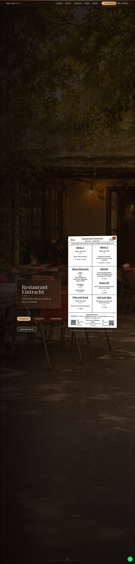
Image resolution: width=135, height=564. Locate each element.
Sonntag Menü (39, 319)
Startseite (59, 3)
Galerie (87, 3)
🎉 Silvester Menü (56, 319)
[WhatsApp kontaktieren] (130, 559)
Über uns (68, 3)
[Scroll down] (67, 559)
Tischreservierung (109, 3)
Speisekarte (77, 3)
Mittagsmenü (23, 319)
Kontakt (95, 3)
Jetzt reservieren (27, 329)
